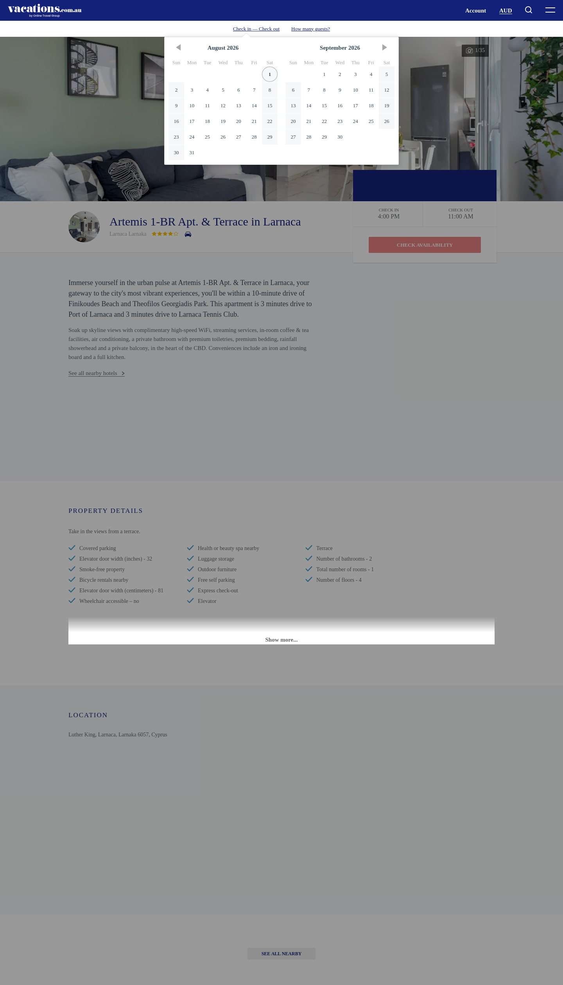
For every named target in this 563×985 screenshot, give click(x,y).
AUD (505, 10)
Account (475, 10)
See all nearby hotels (92, 373)
